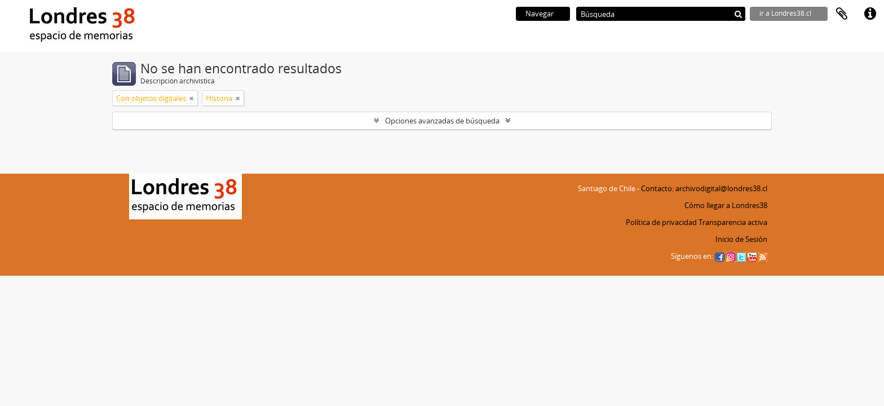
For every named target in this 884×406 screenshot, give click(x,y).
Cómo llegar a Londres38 (725, 205)
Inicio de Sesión (741, 239)
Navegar (539, 13)
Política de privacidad (661, 222)
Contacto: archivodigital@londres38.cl (704, 188)
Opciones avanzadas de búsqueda (442, 121)
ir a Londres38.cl (785, 13)
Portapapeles (842, 14)
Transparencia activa (733, 222)
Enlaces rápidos (870, 14)
